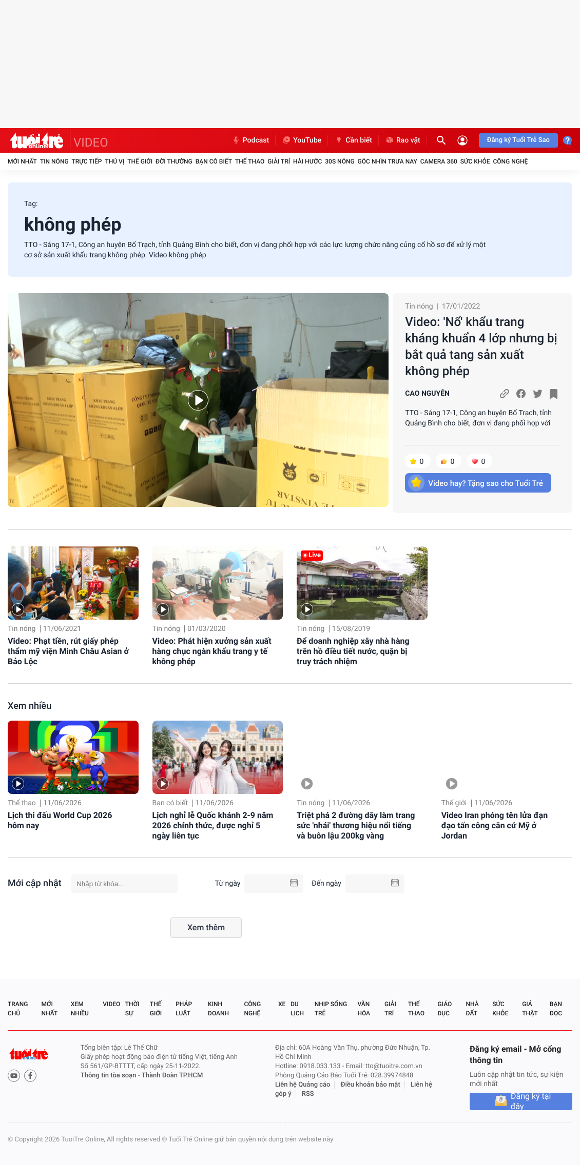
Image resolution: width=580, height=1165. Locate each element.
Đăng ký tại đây (531, 1101)
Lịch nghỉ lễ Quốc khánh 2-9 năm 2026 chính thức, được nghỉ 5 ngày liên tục (213, 825)
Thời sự (132, 1008)
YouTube (301, 140)
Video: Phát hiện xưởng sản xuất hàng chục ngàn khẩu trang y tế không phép (212, 651)
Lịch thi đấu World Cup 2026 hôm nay (60, 820)
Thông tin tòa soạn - (111, 1075)
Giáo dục (445, 1008)
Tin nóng (54, 161)
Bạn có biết (214, 161)
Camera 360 (438, 161)
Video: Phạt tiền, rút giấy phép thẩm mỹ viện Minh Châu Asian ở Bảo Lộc (68, 651)
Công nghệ (510, 161)
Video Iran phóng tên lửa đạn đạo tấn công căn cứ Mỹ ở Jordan (494, 825)
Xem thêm (206, 927)
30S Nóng (339, 161)
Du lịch (297, 1008)
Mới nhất (22, 161)
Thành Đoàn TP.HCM (172, 1075)
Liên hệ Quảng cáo (303, 1085)
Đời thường (174, 161)
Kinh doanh (218, 1008)
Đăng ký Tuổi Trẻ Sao (518, 140)
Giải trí (278, 161)
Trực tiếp (87, 161)
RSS (308, 1094)
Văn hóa (363, 1008)
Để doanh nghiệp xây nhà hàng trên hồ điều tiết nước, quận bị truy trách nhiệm (353, 651)
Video (111, 1004)
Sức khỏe (475, 161)
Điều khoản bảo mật (370, 1085)
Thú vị (114, 161)
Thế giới (139, 161)
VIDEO (90, 142)
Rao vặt (402, 140)
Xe (281, 1004)
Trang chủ (18, 1008)
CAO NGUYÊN (427, 394)
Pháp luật (184, 1008)
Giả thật (529, 1008)
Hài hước (307, 161)
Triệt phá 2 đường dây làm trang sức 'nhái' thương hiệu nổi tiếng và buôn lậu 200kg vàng (356, 825)
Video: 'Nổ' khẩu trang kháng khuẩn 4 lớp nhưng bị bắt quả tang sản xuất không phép (481, 346)
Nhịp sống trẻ (331, 1008)
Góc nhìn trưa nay (387, 161)
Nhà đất (472, 1008)
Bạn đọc (556, 1008)
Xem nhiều (29, 706)
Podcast (250, 140)
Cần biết (353, 140)
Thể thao (249, 161)
